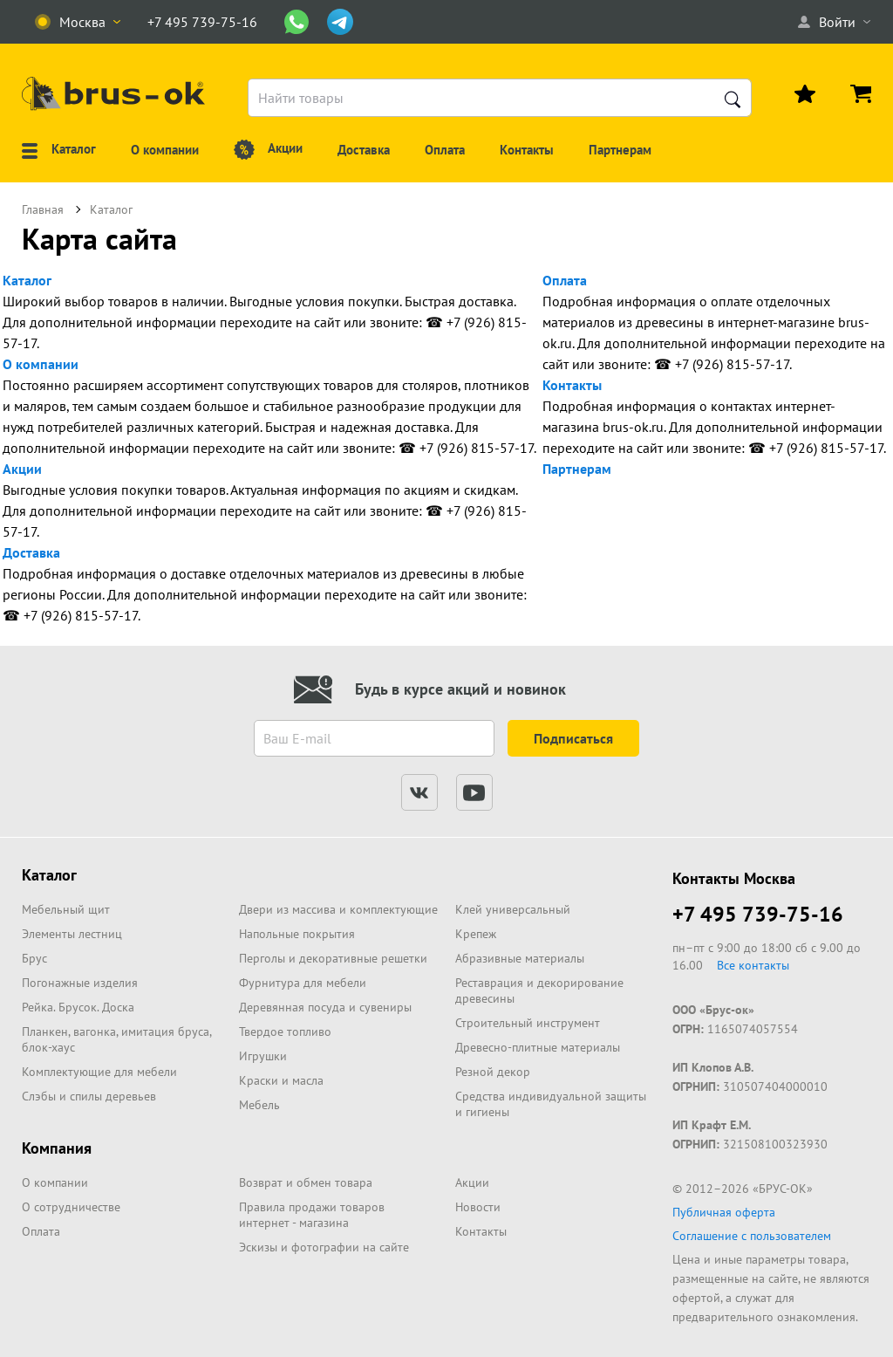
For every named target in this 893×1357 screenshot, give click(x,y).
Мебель (259, 1105)
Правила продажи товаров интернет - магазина (312, 1214)
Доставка (31, 552)
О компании (40, 364)
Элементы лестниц (72, 934)
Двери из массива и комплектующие (338, 909)
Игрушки (263, 1056)
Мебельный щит (66, 909)
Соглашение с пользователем (751, 1236)
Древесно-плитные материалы (537, 1047)
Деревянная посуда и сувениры (325, 1007)
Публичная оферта (723, 1212)
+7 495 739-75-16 (757, 914)
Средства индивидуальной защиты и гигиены (550, 1104)
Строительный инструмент (527, 1023)
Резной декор (492, 1071)
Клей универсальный (512, 909)
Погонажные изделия (80, 982)
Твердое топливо (285, 1031)
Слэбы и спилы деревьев (89, 1096)
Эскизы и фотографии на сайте (324, 1247)
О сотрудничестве (71, 1207)
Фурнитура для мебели (302, 982)
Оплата (564, 280)
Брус (34, 958)
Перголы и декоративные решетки (333, 958)
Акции (22, 468)
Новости (478, 1207)
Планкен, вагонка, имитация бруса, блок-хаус (116, 1039)
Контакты (572, 385)
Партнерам (576, 468)
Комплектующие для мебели (99, 1071)
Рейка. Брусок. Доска (78, 1007)
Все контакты (753, 965)
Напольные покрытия (297, 934)
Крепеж (475, 934)
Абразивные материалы (519, 958)
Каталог (27, 280)
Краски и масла (281, 1080)
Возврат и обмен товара (305, 1182)
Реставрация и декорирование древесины (539, 990)
